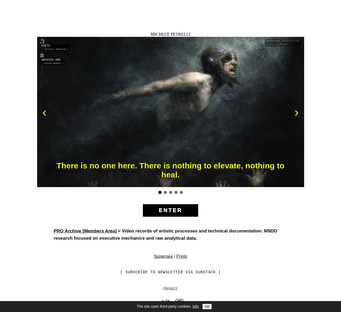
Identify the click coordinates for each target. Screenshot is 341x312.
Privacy (170, 288)
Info (196, 306)
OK (207, 307)
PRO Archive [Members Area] (85, 231)
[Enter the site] (170, 210)
